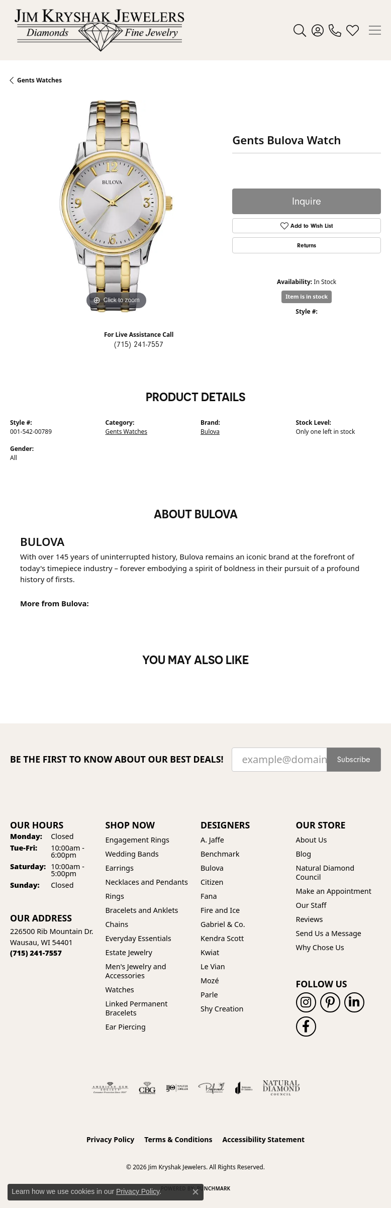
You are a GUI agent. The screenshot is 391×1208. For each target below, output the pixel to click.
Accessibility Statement (263, 1139)
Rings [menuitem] (115, 896)
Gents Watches (127, 431)
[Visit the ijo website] (177, 1087)
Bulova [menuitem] (212, 868)
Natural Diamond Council (325, 872)
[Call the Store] (36, 953)
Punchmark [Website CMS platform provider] (214, 1188)
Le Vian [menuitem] (213, 966)
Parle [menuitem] (209, 994)
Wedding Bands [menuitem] (132, 854)
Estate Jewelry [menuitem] (129, 952)
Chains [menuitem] (117, 924)
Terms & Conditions (178, 1139)
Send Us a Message (328, 933)
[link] (335, 30)
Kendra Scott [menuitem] (222, 938)
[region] (116, 206)
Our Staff (311, 905)
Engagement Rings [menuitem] (138, 840)
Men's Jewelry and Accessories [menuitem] (136, 971)
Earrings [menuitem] (120, 868)
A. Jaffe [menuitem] (212, 840)
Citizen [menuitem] (212, 882)
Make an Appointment (333, 891)
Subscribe (353, 759)
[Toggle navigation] (375, 30)
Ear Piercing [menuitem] (126, 1027)
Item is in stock (306, 296)
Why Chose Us (320, 947)
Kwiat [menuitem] (210, 952)
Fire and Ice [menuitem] (220, 910)
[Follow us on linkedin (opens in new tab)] (354, 1002)
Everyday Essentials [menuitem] (138, 938)
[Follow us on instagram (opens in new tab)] (306, 1002)
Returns (306, 245)
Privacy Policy (110, 1139)
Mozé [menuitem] (210, 980)
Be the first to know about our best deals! (117, 759)
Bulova (210, 431)
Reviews (309, 919)
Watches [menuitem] (120, 989)
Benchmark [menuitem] (220, 854)
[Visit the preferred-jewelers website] (211, 1087)
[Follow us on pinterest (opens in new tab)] (330, 1002)
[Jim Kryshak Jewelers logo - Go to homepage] (99, 30)
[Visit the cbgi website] (147, 1087)
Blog (304, 854)
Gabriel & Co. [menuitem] (223, 924)
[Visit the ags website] (110, 1087)
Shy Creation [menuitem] (222, 1008)
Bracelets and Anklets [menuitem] (142, 910)
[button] (300, 30)
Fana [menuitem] (209, 896)
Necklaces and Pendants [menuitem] (147, 882)
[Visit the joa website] (244, 1087)
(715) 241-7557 (138, 344)
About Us (311, 840)
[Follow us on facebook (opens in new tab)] (306, 1026)
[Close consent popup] (195, 1192)
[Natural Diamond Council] (281, 1087)
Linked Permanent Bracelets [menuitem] (137, 1008)
